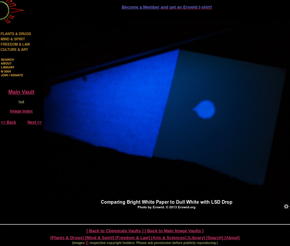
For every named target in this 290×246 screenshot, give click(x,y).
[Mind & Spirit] (100, 237)
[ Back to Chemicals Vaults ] (115, 230)
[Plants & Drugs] (67, 237)
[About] (232, 237)
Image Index (21, 111)
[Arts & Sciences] (169, 237)
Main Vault (21, 92)
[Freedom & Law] (133, 237)
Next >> (35, 122)
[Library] (197, 237)
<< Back (8, 122)
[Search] (215, 237)
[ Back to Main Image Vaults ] (174, 230)
